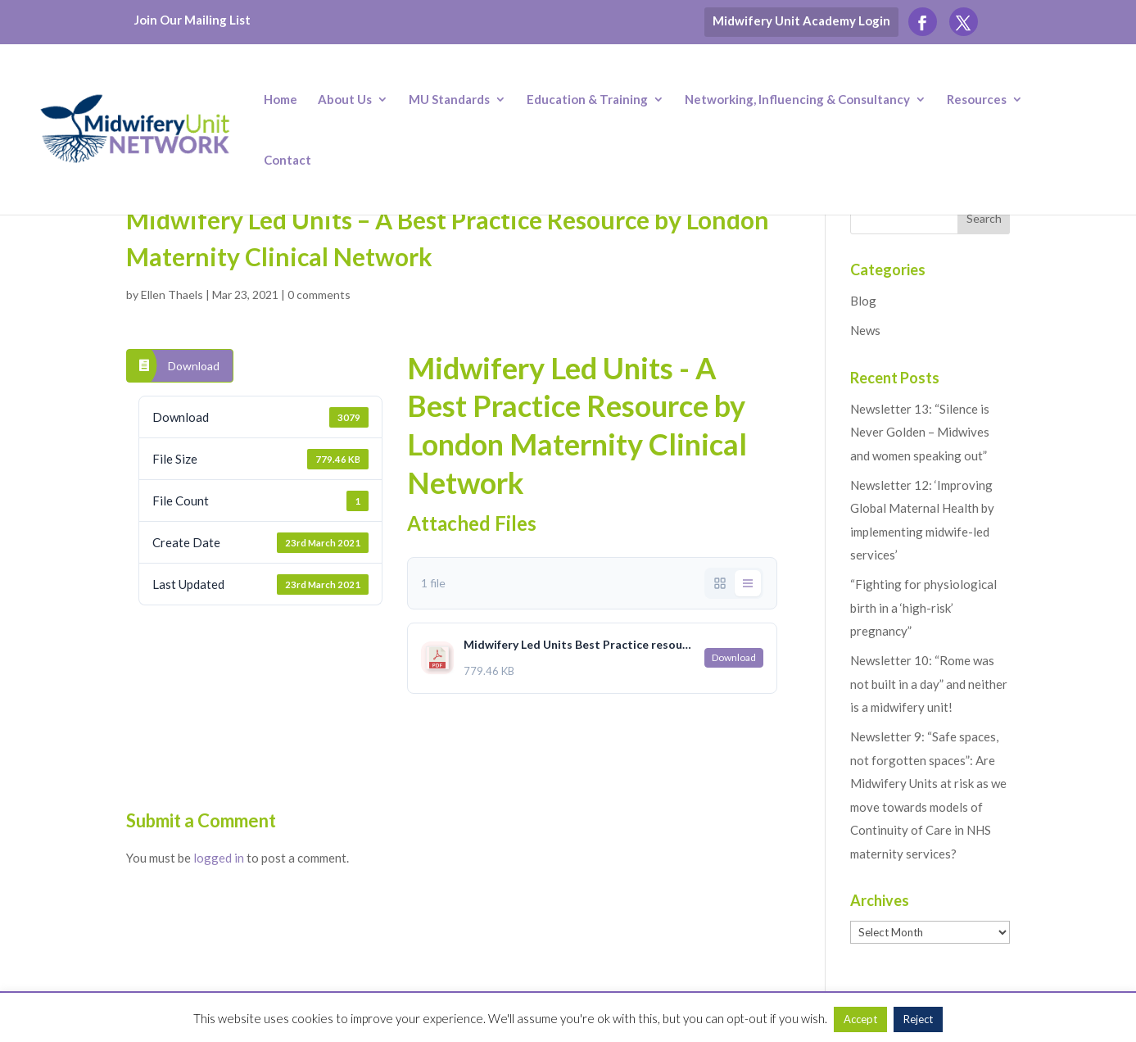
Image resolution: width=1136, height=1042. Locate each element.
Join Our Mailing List (192, 19)
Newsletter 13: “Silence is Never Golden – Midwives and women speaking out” (919, 432)
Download (194, 366)
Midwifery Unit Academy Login (801, 20)
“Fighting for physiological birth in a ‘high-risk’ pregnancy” (923, 607)
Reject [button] (918, 1019)
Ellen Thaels (172, 294)
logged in (218, 857)
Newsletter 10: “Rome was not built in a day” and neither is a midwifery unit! (928, 683)
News (865, 330)
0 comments (319, 294)
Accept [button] (860, 1019)
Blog (863, 300)
